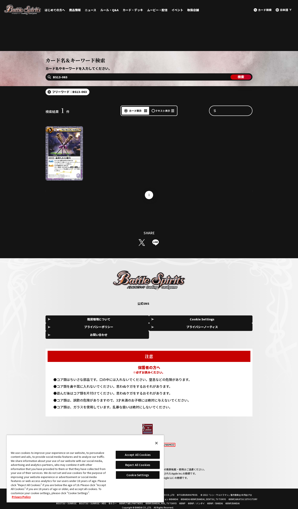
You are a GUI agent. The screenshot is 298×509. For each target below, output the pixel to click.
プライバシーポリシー (150, 330)
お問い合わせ (234, 330)
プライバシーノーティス (192, 330)
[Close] (156, 443)
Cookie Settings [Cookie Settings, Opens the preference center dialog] (137, 475)
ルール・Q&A (109, 10)
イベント (177, 10)
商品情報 (75, 10)
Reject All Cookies (137, 465)
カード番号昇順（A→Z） (235, 121)
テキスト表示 (162, 121)
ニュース (90, 10)
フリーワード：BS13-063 (69, 102)
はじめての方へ (55, 10)
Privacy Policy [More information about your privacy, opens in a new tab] (21, 497)
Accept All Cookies (138, 455)
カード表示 (135, 121)
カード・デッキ (133, 10)
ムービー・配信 (157, 10)
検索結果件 (58, 122)
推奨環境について (67, 330)
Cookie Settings (108, 330)
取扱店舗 (193, 10)
